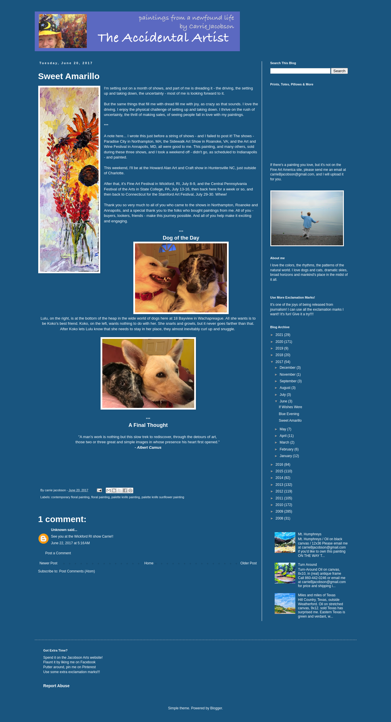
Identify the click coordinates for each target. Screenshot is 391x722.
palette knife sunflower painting (163, 497)
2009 (280, 511)
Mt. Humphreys (309, 534)
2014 (280, 478)
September (288, 381)
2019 (280, 348)
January (286, 456)
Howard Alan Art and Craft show (176, 168)
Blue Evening (289, 414)
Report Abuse (56, 685)
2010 (280, 505)
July (283, 395)
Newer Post (48, 563)
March (285, 442)
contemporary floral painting (70, 497)
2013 (280, 485)
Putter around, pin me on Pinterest (69, 667)
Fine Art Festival (140, 184)
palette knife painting (125, 497)
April (283, 436)
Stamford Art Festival (176, 194)
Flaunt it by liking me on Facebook (69, 662)
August (285, 388)
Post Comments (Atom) (77, 571)
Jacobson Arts (78, 658)
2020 (280, 342)
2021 (280, 335)
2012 (280, 491)
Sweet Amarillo (290, 421)
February (287, 449)
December (288, 368)
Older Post (248, 563)
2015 (280, 471)
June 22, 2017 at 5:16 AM (70, 543)
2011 (280, 498)
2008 (280, 518)
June (284, 401)
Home (148, 563)
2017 (280, 362)
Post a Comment (58, 553)
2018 (280, 355)
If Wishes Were (290, 407)
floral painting (100, 497)
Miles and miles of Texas (317, 595)
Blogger (216, 708)
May (283, 429)
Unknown (59, 530)
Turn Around (307, 565)
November (288, 375)
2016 (280, 465)
